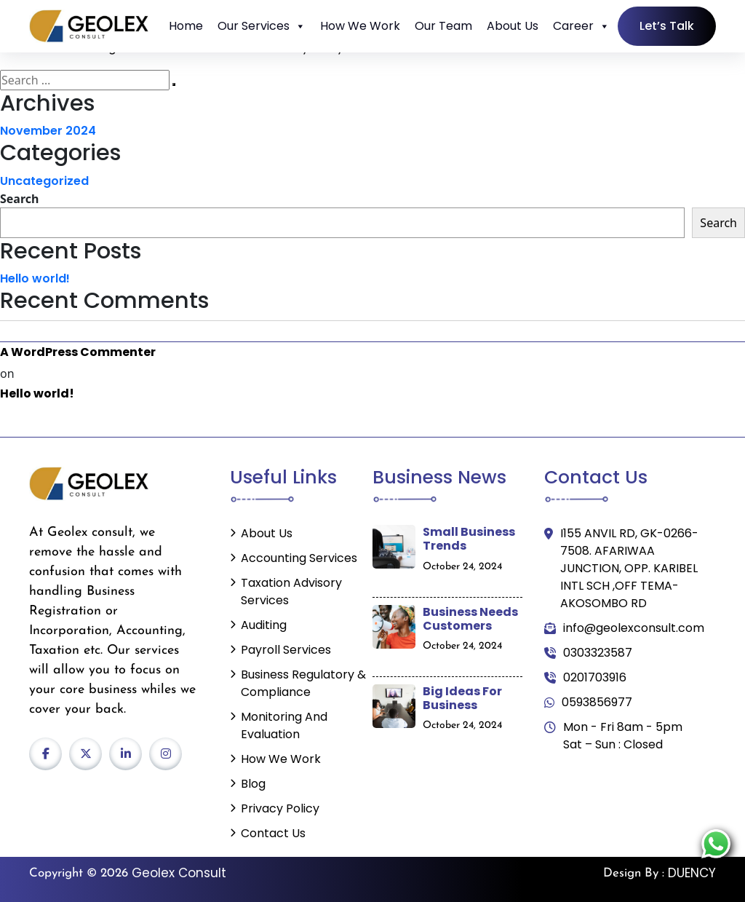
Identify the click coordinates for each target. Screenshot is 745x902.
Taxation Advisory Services (291, 591)
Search (19, 199)
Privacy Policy (280, 808)
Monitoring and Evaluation (284, 725)
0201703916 (585, 678)
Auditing (264, 625)
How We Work (360, 25)
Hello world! (35, 278)
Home (186, 25)
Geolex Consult (179, 873)
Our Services (262, 26)
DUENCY (692, 873)
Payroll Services (286, 649)
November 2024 (48, 130)
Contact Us (273, 833)
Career (581, 26)
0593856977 (588, 702)
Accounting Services (299, 558)
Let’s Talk (667, 25)
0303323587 (588, 653)
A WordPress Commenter (78, 352)
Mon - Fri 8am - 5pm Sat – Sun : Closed (613, 736)
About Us (512, 25)
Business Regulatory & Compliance (303, 683)
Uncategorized (44, 181)
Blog (253, 783)
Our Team (443, 25)
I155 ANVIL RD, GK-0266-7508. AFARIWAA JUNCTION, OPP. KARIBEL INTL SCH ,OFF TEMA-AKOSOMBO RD (621, 568)
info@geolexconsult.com (624, 628)
